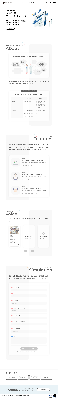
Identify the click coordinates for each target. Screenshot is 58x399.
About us (24, 3)
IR (29, 3)
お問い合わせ (10, 28)
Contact (38, 3)
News (43, 3)
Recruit (48, 3)
